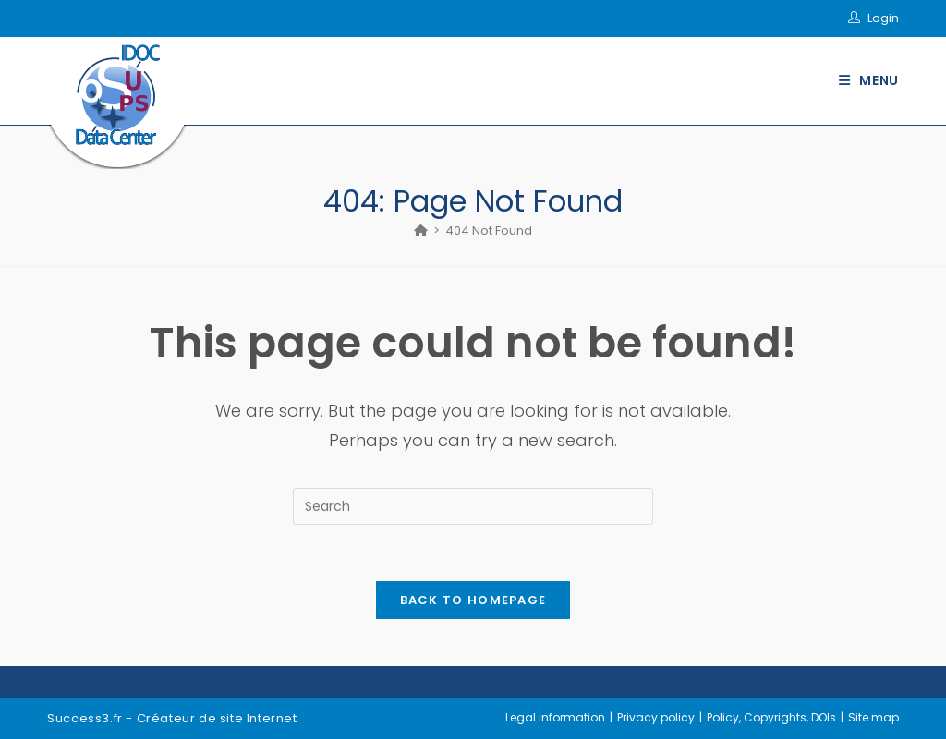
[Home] (421, 230)
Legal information (555, 717)
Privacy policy (656, 717)
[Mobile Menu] (869, 80)
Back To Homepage (473, 600)
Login (883, 18)
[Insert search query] (473, 506)
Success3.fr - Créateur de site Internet (172, 718)
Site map (873, 717)
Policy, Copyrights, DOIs (771, 717)
